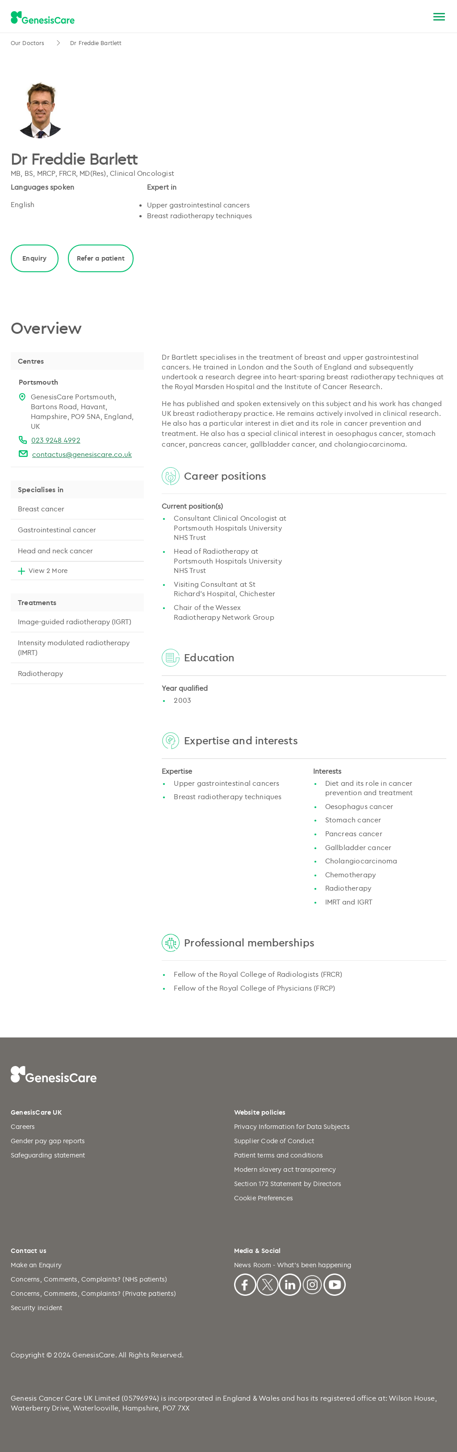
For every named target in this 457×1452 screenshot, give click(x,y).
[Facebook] (245, 1283)
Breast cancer (41, 508)
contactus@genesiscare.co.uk (82, 454)
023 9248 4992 (55, 440)
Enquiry (34, 258)
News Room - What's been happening (293, 1265)
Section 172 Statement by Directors (288, 1183)
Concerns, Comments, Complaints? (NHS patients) (89, 1279)
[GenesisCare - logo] (43, 17)
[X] (267, 1283)
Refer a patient (101, 258)
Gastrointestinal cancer (57, 529)
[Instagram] (312, 1283)
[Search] (418, 17)
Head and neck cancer (55, 550)
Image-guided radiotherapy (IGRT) (74, 621)
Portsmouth (38, 382)
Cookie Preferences (263, 1198)
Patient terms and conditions (278, 1155)
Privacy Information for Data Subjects (292, 1126)
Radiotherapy (40, 673)
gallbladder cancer (282, 444)
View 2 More (48, 570)
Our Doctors (28, 42)
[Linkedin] (290, 1283)
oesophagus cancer (368, 433)
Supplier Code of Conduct (274, 1141)
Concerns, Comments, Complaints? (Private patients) (93, 1293)
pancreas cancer (217, 444)
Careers (23, 1126)
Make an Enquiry (36, 1265)
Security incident (36, 1307)
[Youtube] (334, 1283)
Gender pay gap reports (48, 1141)
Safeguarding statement (48, 1155)
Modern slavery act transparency (285, 1169)
